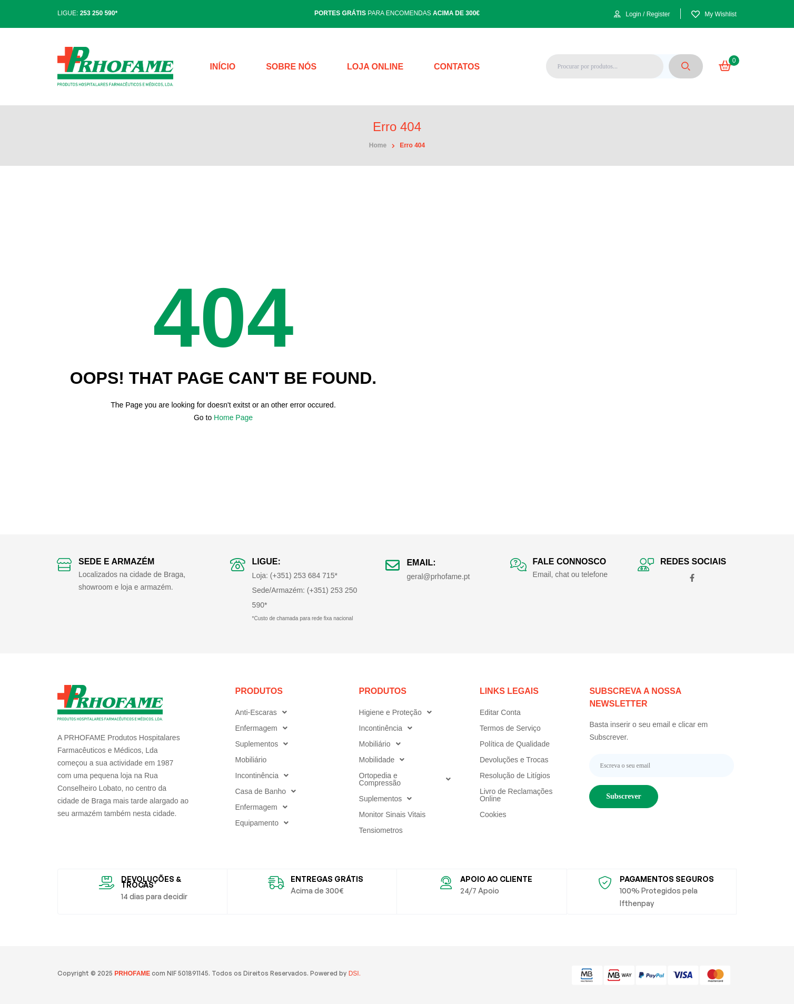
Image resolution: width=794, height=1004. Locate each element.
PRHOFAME (131, 973)
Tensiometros (381, 830)
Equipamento (264, 823)
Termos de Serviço (510, 728)
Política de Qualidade (515, 744)
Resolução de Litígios (515, 775)
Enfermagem (264, 728)
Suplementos (264, 744)
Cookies (493, 814)
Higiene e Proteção (398, 712)
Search (686, 66)
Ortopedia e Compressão (407, 779)
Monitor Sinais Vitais (392, 814)
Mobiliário (251, 760)
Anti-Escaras (263, 712)
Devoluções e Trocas (514, 760)
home (377, 145)
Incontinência (264, 775)
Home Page (233, 417)
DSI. (353, 973)
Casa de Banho (268, 791)
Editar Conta (500, 712)
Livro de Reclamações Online (516, 795)
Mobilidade (384, 760)
